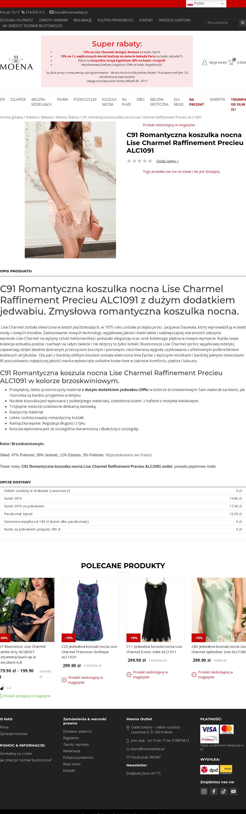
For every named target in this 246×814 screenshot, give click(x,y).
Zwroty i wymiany (53, 20)
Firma (4, 727)
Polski (195, 4)
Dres (141, 99)
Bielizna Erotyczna (159, 102)
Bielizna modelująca (42, 102)
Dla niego (179, 102)
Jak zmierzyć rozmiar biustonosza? (32, 26)
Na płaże (126, 102)
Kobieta (32, 117)
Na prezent (196, 102)
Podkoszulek (85, 99)
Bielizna (47, 117)
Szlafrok (18, 99)
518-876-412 (35, 12)
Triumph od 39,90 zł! (238, 104)
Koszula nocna (109, 102)
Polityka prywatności (116, 20)
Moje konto (72, 764)
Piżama (62, 99)
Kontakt (146, 20)
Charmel (27, 338)
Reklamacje (83, 20)
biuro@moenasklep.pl (71, 12)
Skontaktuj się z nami (16, 753)
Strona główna (11, 117)
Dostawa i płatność (16, 20)
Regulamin (71, 738)
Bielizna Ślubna (67, 117)
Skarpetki (217, 99)
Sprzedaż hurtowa (174, 20)
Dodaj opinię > (167, 161)
